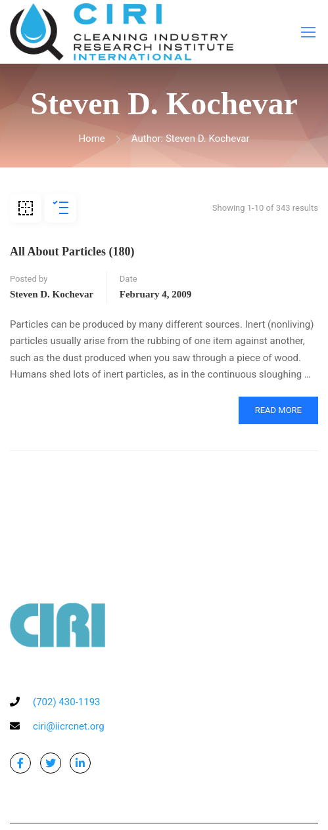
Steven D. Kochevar (51, 294)
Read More (278, 410)
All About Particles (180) (72, 251)
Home (91, 138)
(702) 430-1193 (67, 702)
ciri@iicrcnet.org (69, 726)
